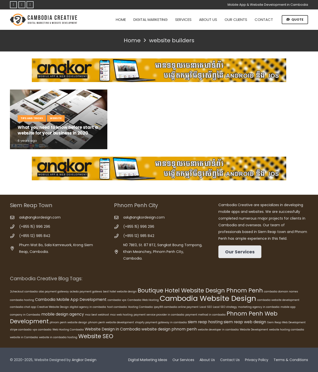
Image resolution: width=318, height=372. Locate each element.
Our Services (183, 359)
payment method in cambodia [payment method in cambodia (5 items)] (205, 315)
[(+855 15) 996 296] (14, 227)
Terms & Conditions (291, 359)
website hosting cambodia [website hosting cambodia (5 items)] (286, 329)
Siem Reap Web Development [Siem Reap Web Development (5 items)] (286, 322)
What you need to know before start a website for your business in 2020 (58, 130)
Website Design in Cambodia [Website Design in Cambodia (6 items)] (112, 329)
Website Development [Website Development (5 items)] (254, 329)
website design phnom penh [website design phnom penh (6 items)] (169, 329)
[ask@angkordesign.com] (14, 218)
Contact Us (230, 359)
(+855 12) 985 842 (34, 235)
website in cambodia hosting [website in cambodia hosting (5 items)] (58, 337)
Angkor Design (84, 359)
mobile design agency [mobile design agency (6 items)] (62, 314)
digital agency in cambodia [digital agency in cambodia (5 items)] (88, 307)
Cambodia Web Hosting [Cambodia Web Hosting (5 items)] (143, 300)
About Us (207, 359)
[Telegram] (21, 4)
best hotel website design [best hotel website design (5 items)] (120, 291)
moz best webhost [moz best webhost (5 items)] (97, 315)
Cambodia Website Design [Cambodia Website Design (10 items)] (208, 298)
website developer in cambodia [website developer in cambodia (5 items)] (218, 329)
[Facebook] (13, 4)
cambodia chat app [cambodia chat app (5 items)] (23, 307)
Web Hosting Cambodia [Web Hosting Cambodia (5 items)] (68, 329)
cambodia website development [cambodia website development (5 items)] (278, 300)
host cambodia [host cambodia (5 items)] (117, 307)
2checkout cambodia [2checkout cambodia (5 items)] (24, 291)
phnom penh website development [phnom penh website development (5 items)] (111, 322)
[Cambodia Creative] (44, 19)
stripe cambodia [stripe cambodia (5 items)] (21, 329)
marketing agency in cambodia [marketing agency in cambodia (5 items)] (258, 307)
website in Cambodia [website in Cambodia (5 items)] (24, 337)
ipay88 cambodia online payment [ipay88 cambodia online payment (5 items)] (176, 307)
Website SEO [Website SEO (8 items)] (95, 336)
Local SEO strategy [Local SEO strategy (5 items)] (225, 307)
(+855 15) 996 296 (34, 226)
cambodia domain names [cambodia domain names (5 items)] (281, 291)
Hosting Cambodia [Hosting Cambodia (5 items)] (140, 307)
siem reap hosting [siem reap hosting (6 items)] (205, 322)
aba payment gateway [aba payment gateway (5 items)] (54, 291)
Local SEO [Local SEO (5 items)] (205, 307)
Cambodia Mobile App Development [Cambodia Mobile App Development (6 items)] (71, 299)
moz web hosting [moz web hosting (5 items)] (121, 315)
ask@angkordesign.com (40, 217)
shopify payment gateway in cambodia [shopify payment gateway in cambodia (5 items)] (161, 322)
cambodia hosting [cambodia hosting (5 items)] (22, 300)
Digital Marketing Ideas (147, 359)
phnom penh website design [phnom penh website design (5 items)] (68, 322)
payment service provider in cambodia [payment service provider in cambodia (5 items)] (159, 315)
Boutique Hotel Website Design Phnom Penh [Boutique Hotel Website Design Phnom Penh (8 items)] (200, 290)
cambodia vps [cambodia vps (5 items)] (117, 300)
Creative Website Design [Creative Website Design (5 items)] (53, 307)
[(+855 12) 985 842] (14, 236)
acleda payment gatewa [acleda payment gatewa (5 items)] (86, 291)
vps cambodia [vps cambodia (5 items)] (42, 329)
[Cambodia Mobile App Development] (159, 70)
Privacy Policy (256, 359)
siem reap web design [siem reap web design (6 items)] (245, 322)
